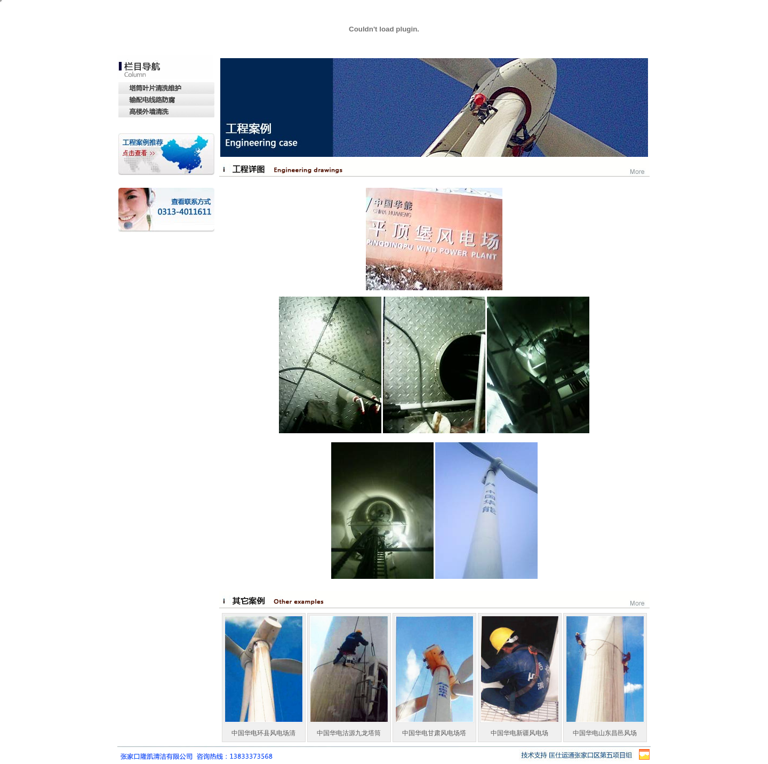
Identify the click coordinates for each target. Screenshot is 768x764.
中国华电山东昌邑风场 (605, 733)
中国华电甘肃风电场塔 (434, 733)
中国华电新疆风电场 (519, 733)
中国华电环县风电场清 (263, 733)
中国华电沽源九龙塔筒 (349, 733)
